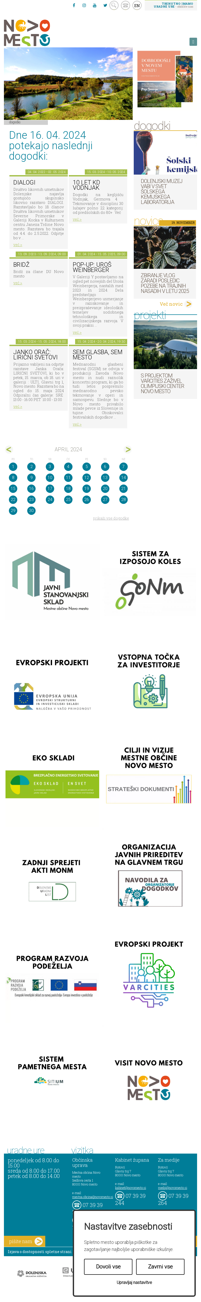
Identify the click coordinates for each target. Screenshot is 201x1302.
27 (105, 499)
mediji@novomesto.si (172, 1188)
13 (105, 477)
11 (68, 477)
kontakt (125, 5)
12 (86, 477)
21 (123, 488)
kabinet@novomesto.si (130, 1188)
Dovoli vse (108, 1267)
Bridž (21, 264)
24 (50, 499)
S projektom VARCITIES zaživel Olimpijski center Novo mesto (162, 383)
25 (68, 499)
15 (13, 488)
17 (50, 488)
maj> (128, 450)
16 (31, 488)
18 (68, 488)
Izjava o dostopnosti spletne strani (40, 1251)
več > (17, 244)
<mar (9, 450)
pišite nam (26, 1241)
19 (86, 488)
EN (137, 5)
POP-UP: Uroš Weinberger (92, 267)
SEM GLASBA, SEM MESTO (97, 355)
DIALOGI (24, 182)
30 (31, 510)
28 (123, 499)
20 (105, 488)
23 (31, 499)
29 (13, 510)
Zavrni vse (160, 1267)
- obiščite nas (173, 5)
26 (86, 499)
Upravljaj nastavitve (134, 1282)
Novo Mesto (39, 33)
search (114, 5)
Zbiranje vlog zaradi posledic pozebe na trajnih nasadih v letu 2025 (165, 283)
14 (123, 477)
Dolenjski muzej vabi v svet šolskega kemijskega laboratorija (161, 191)
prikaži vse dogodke (111, 518)
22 (13, 499)
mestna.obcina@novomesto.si (92, 1197)
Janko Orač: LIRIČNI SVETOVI (35, 355)
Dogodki (15, 122)
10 (50, 477)
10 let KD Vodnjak (86, 185)
